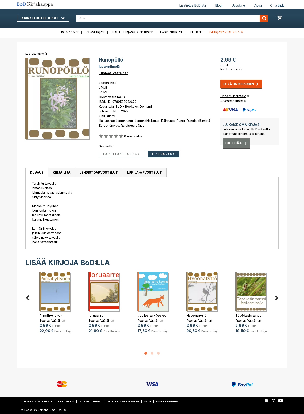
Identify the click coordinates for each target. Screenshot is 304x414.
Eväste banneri (167, 401)
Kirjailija (62, 172)
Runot (195, 32)
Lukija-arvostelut (144, 172)
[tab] (36, 172)
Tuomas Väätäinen (113, 73)
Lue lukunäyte (34, 53)
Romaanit (69, 32)
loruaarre (96, 316)
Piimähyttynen (50, 316)
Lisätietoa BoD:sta (192, 5)
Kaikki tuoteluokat (42, 18)
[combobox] (172, 18)
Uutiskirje (238, 5)
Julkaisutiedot (90, 401)
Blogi (218, 5)
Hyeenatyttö (196, 316)
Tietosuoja (66, 401)
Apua (258, 5)
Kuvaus (37, 172)
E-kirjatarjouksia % (226, 32)
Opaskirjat (95, 32)
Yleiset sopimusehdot (36, 401)
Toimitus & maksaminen (122, 401)
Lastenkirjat (171, 32)
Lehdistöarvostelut (99, 172)
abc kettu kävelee (151, 316)
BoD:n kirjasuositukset (132, 32)
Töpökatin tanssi (248, 316)
